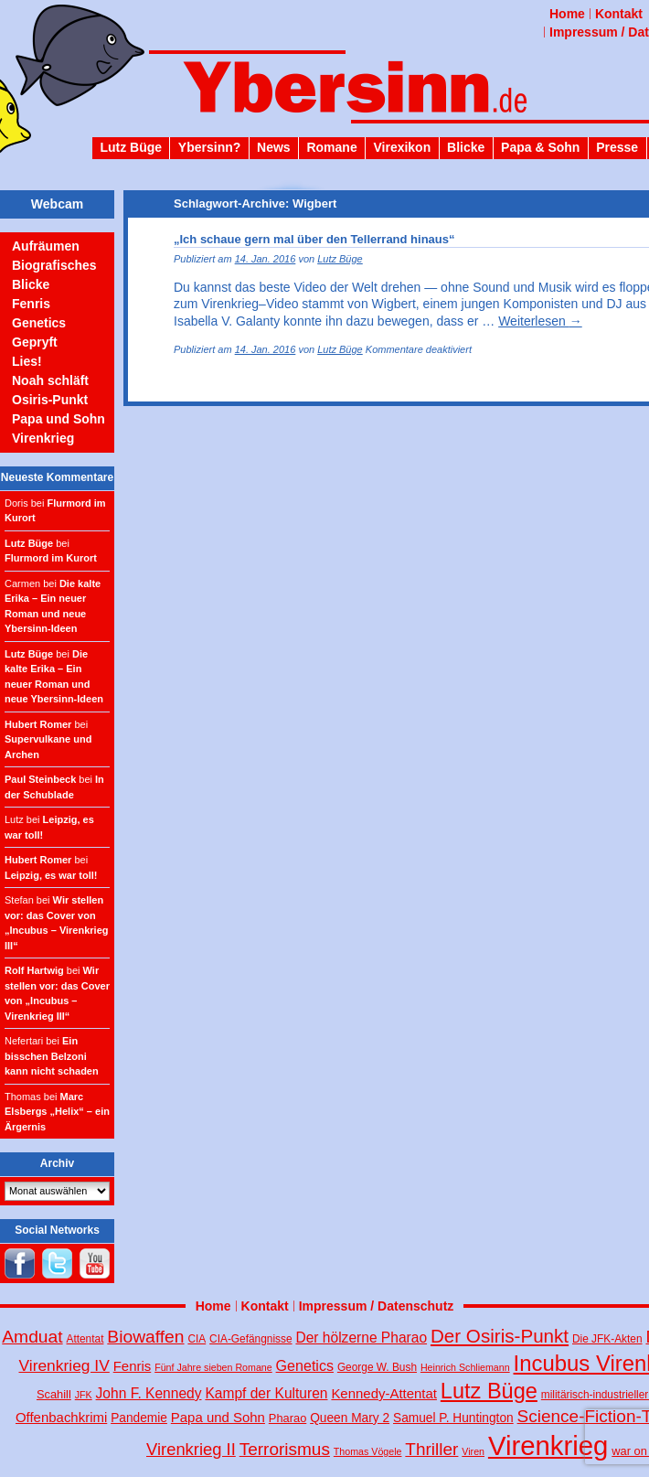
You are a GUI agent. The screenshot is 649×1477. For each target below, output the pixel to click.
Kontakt (619, 13)
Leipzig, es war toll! (51, 875)
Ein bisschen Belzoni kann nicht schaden (52, 1055)
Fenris (31, 303)
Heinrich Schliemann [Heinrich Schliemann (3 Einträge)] (465, 1367)
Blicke (465, 147)
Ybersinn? (209, 147)
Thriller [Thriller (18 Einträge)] (431, 1449)
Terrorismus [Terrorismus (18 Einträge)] (284, 1449)
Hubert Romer (38, 724)
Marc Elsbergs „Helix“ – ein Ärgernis (57, 1111)
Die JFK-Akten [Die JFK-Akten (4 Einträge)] (607, 1339)
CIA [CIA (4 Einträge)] (196, 1339)
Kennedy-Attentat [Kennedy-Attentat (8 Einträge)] (384, 1393)
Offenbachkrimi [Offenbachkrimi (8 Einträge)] (61, 1417)
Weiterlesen (540, 321)
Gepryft (35, 342)
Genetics (39, 323)
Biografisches (54, 265)
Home (567, 13)
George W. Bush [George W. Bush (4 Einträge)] (377, 1367)
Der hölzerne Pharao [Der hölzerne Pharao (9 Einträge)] (361, 1337)
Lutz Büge (131, 147)
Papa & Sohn (540, 147)
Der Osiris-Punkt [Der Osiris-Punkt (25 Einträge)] (500, 1335)
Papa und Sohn (58, 419)
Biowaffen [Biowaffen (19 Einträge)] (145, 1336)
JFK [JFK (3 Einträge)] (83, 1394)
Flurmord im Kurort (51, 557)
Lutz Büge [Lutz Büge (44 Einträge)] (489, 1391)
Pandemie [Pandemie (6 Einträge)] (139, 1418)
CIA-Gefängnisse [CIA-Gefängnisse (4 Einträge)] (250, 1339)
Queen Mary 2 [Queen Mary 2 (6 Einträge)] (349, 1418)
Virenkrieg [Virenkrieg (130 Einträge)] (548, 1445)
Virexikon (402, 147)
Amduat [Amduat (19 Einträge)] (32, 1336)
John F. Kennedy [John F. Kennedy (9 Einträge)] (149, 1393)
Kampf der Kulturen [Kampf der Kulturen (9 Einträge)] (266, 1393)
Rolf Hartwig (34, 970)
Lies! (27, 361)
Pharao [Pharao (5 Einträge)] (287, 1418)
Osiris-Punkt (50, 399)
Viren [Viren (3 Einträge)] (473, 1451)
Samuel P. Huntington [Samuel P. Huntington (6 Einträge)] (453, 1418)
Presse (617, 147)
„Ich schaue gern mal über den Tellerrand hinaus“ (314, 239)
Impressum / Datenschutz (376, 1306)
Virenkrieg (43, 438)
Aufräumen (46, 246)
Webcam (57, 204)
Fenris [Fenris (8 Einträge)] (132, 1366)
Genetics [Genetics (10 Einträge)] (305, 1365)
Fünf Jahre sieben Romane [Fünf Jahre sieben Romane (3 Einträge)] (213, 1367)
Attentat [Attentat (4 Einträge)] (85, 1339)
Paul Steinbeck (40, 779)
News (274, 147)
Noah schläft (50, 380)
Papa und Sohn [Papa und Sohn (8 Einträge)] (218, 1417)
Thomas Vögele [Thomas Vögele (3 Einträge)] (368, 1451)
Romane (331, 147)
